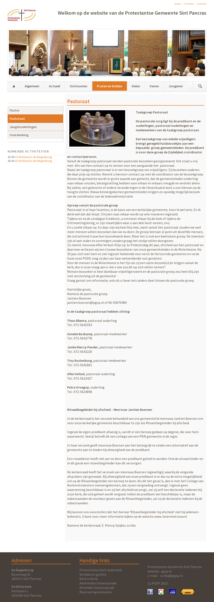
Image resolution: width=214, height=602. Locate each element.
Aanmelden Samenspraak (97, 583)
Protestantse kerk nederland (100, 570)
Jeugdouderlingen (23, 127)
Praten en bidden (109, 86)
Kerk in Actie (88, 579)
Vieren (154, 86)
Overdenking (19, 135)
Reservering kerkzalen (95, 592)
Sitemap (189, 4)
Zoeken (201, 4)
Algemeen (32, 86)
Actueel (54, 86)
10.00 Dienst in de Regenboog (33, 157)
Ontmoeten (78, 86)
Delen (136, 86)
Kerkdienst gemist (92, 574)
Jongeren (176, 86)
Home (177, 4)
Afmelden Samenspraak (96, 587)
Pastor (15, 110)
